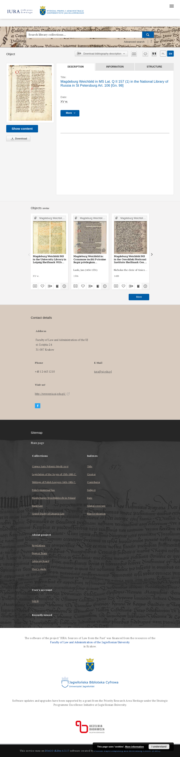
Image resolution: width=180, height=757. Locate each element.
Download (18, 139)
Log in (35, 601)
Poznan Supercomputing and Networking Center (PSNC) (127, 750)
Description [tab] (76, 66)
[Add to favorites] (145, 54)
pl (163, 53)
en (170, 53)
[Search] (148, 34)
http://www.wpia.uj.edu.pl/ (52, 394)
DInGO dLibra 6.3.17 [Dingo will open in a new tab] (57, 750)
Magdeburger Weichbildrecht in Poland (53, 497)
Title (89, 466)
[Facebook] (37, 406)
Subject (91, 490)
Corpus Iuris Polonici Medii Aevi (50, 466)
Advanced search (134, 41)
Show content (22, 128)
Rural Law (37, 505)
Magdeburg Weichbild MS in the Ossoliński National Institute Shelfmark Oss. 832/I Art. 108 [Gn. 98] (130, 259)
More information (134, 746)
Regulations (38, 545)
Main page (37, 443)
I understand (159, 746)
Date (89, 497)
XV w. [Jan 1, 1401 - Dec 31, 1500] (64, 101)
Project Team (39, 553)
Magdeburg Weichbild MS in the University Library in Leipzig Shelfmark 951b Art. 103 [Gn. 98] (49, 259)
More (139, 297)
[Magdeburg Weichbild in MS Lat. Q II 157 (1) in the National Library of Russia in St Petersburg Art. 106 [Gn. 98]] (30, 93)
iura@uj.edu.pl (103, 371)
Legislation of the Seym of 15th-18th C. (54, 474)
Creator (91, 474)
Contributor (93, 482)
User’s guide (39, 568)
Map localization (96, 513)
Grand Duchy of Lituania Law (48, 513)
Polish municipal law (43, 490)
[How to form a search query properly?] (151, 42)
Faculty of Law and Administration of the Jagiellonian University (89, 642)
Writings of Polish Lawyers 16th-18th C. (54, 482)
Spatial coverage (96, 505)
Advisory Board (40, 561)
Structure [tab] (154, 66)
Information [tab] (115, 66)
